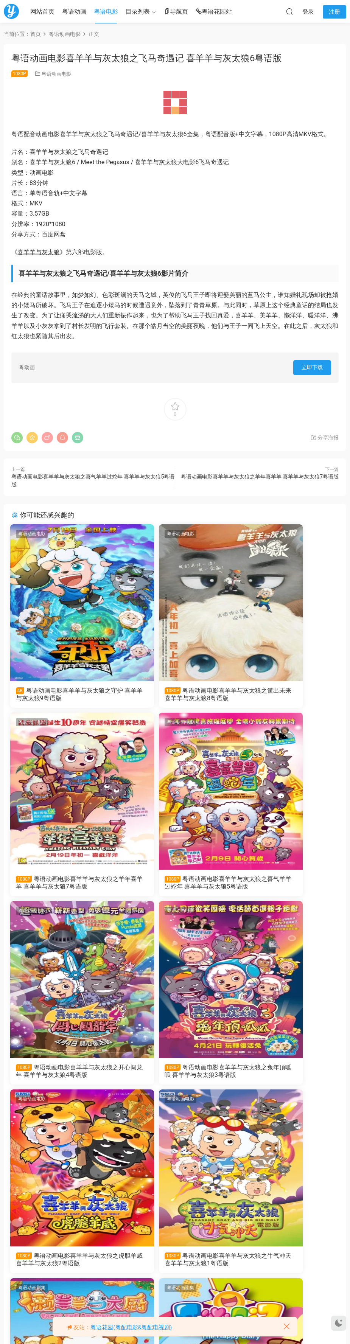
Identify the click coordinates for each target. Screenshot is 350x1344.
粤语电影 (106, 11)
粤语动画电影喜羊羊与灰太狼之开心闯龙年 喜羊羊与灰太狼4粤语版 (174, 885)
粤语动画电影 (56, 74)
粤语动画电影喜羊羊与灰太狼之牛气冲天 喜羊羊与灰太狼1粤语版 (174, 1076)
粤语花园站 (214, 12)
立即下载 (312, 367)
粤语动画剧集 (256, 915)
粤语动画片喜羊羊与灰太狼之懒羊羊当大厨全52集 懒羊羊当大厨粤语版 (284, 1076)
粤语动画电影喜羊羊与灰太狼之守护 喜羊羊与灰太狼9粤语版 (61, 694)
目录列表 (138, 11)
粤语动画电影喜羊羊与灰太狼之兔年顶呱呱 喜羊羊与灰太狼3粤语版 (285, 885)
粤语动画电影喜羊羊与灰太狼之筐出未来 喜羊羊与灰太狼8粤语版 (174, 694)
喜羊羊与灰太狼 (38, 252)
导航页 (176, 12)
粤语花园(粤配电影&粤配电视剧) (131, 1327)
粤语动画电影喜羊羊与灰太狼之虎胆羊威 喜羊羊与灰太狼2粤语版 (62, 1076)
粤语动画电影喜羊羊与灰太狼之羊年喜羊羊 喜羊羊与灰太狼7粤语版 (260, 477)
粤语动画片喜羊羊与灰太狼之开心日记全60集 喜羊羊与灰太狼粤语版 (61, 1267)
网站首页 (42, 11)
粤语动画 (74, 11)
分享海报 (324, 438)
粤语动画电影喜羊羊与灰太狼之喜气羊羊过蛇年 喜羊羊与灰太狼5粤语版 (63, 885)
